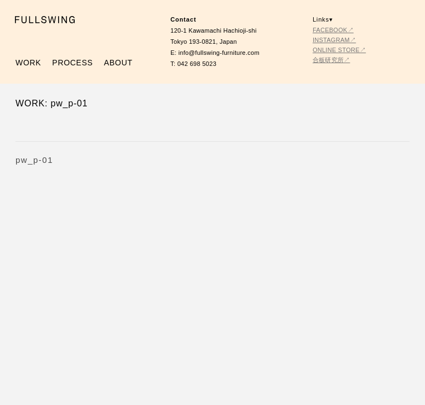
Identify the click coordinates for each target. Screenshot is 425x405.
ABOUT (118, 62)
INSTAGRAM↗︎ (334, 40)
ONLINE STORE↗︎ (339, 50)
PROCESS (72, 62)
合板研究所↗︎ (331, 60)
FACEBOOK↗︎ (333, 30)
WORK (28, 62)
